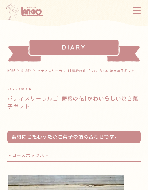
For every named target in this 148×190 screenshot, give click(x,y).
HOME (11, 70)
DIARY (26, 70)
